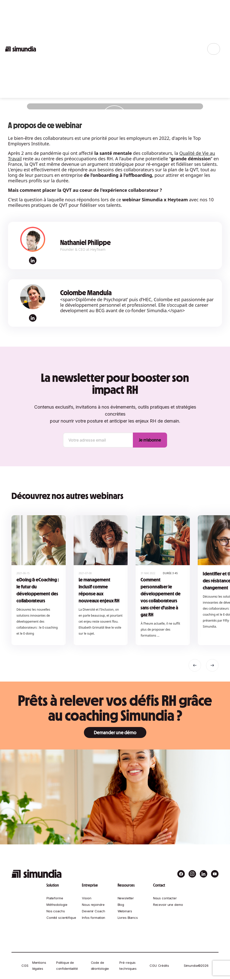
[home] (20, 49)
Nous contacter (165, 898)
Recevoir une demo (168, 905)
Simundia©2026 (196, 966)
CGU (153, 966)
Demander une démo (115, 732)
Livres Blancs (128, 918)
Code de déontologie (100, 966)
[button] (195, 665)
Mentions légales (39, 966)
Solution (52, 885)
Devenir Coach (93, 911)
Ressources (126, 885)
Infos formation (93, 918)
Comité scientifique (61, 918)
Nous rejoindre (93, 905)
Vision (86, 898)
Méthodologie (56, 905)
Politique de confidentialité (67, 966)
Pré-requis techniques (128, 966)
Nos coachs (55, 911)
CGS (24, 966)
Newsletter (126, 898)
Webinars (125, 911)
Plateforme (54, 898)
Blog (121, 905)
